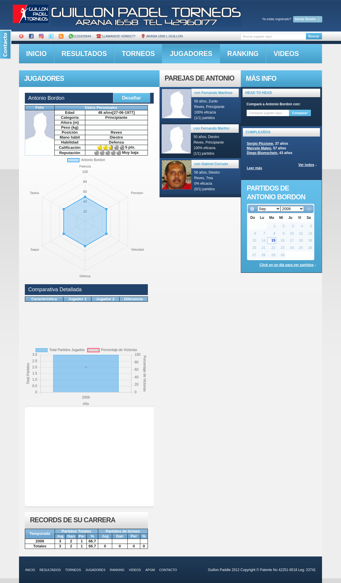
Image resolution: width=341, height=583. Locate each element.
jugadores (191, 53)
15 (273, 240)
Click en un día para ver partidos (286, 265)
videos (286, 53)
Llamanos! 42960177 (116, 36)
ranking (243, 53)
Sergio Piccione (260, 144)
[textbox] (273, 36)
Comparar (299, 113)
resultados (84, 53)
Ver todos (306, 165)
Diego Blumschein (262, 153)
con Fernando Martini (211, 128)
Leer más (254, 168)
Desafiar (131, 97)
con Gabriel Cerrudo (211, 164)
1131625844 (80, 36)
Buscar (313, 36)
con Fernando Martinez (213, 93)
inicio (36, 53)
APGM (150, 570)
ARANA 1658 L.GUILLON (162, 36)
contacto (168, 570)
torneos (138, 53)
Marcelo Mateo (259, 148)
